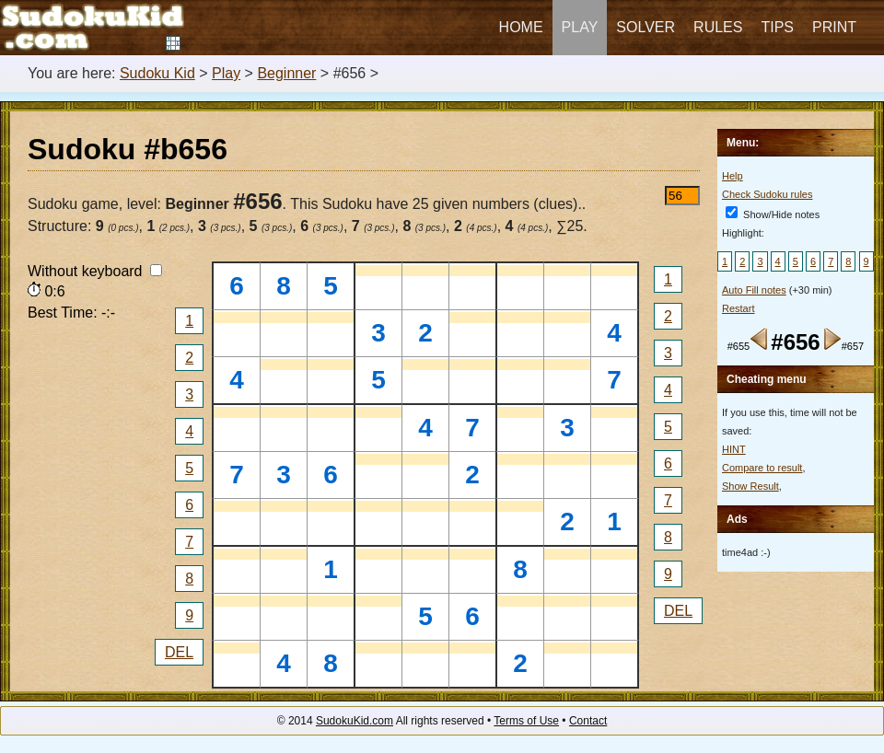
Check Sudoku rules (767, 194)
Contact (588, 720)
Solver (645, 27)
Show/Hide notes (773, 214)
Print (834, 27)
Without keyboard (95, 271)
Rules (717, 27)
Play (580, 27)
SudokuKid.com (354, 720)
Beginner (286, 73)
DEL (179, 652)
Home (521, 27)
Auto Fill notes (754, 289)
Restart (738, 308)
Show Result (750, 486)
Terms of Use (526, 720)
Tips (777, 27)
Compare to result (762, 467)
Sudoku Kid (157, 73)
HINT (734, 449)
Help (732, 175)
